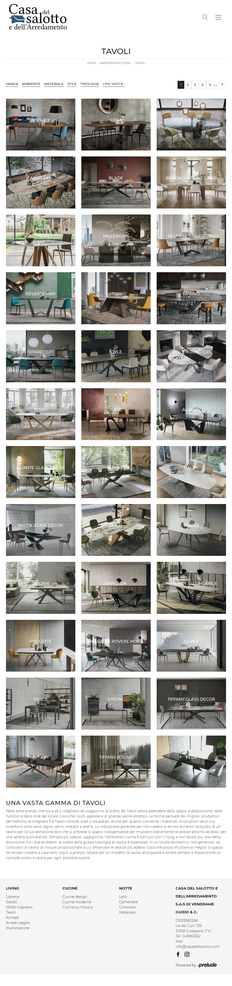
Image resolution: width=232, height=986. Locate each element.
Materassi (127, 912)
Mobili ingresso (19, 907)
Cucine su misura (77, 907)
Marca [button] (12, 84)
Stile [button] (72, 84)
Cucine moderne (76, 902)
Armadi (12, 917)
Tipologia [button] (89, 84)
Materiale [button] (54, 84)
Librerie (12, 897)
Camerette (128, 902)
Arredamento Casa (114, 63)
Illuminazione (17, 928)
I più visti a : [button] (114, 84)
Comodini (127, 907)
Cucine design (74, 897)
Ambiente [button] (31, 84)
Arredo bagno (18, 923)
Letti (123, 897)
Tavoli (140, 63)
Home (91, 63)
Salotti (11, 902)
